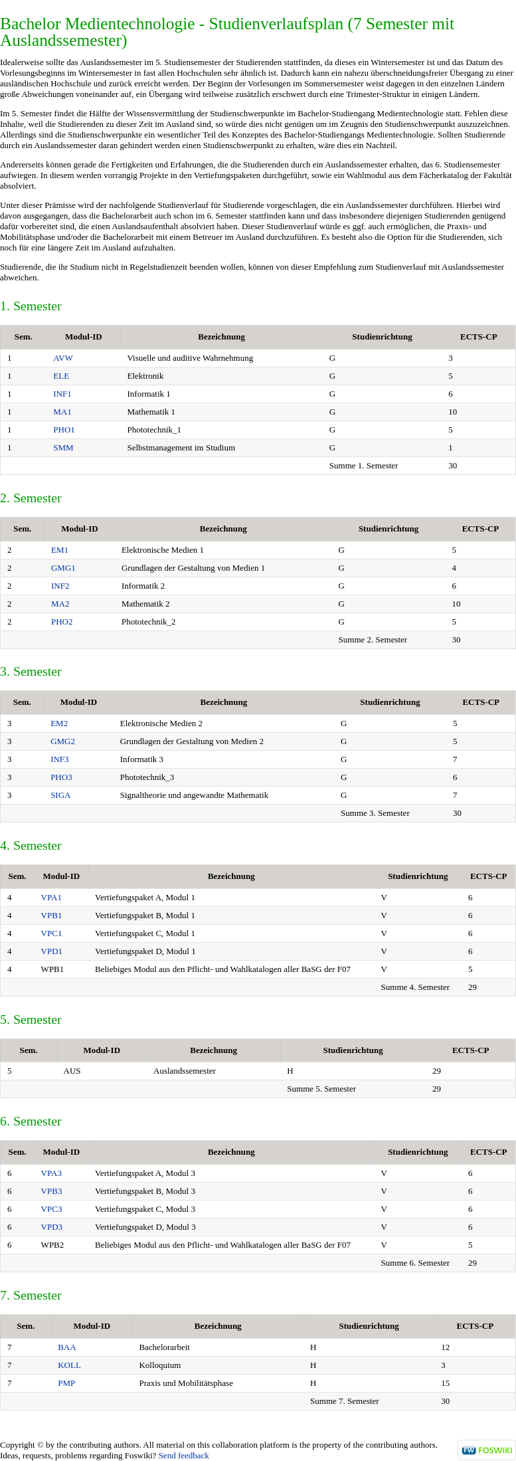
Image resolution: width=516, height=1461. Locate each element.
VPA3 (51, 1173)
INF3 (59, 759)
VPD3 (52, 1227)
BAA (67, 1347)
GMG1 (63, 568)
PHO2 (62, 622)
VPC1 (51, 933)
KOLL (69, 1365)
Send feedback (184, 1455)
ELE (61, 376)
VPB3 (51, 1191)
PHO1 (64, 430)
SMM (63, 447)
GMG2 (62, 741)
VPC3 (51, 1209)
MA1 (62, 412)
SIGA (60, 795)
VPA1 (51, 897)
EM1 (59, 550)
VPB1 (51, 915)
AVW (62, 358)
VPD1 (52, 951)
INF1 (62, 394)
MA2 (60, 604)
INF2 (60, 586)
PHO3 (61, 777)
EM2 (59, 723)
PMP (66, 1383)
